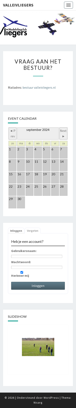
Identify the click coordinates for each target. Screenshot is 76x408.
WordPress (51, 397)
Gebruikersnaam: (23, 251)
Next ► (63, 133)
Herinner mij (21, 274)
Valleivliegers (18, 5)
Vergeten (32, 231)
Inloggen (16, 231)
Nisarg (38, 402)
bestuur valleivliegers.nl (39, 87)
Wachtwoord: (21, 262)
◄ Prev (13, 133)
